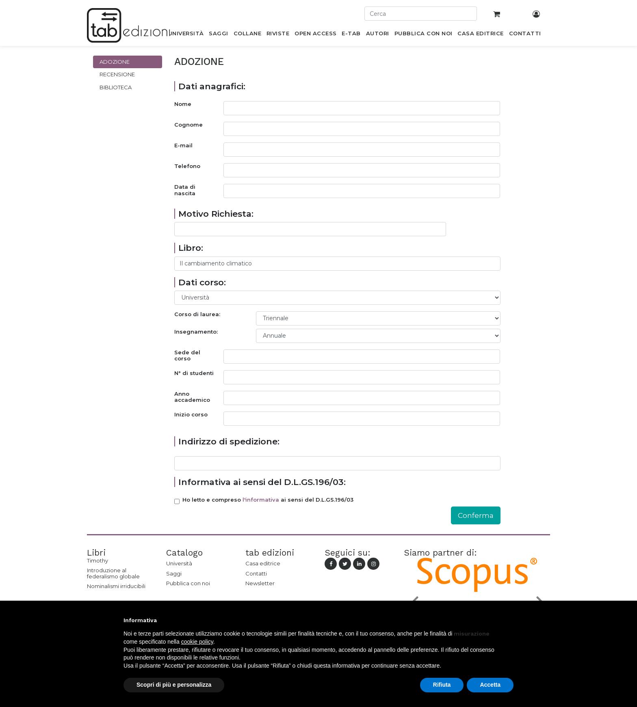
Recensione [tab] (117, 74)
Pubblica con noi (188, 583)
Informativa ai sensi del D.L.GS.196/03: (262, 482)
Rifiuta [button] (442, 684)
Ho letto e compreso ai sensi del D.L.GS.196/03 (267, 500)
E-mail (183, 145)
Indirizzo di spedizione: (229, 441)
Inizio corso (191, 415)
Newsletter (260, 583)
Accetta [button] (490, 684)
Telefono (187, 166)
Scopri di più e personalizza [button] (173, 684)
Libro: (190, 248)
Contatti (256, 573)
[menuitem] (185, 35)
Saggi (174, 573)
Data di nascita (184, 190)
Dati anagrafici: (211, 86)
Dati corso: (202, 282)
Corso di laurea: (197, 314)
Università (179, 563)
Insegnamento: (196, 332)
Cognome (188, 125)
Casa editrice (262, 563)
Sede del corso (187, 355)
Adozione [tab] (115, 61)
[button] (509, 620)
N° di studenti (194, 373)
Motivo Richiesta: (216, 214)
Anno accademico (192, 397)
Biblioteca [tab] (116, 87)
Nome (182, 104)
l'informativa (261, 499)
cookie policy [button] (197, 641)
